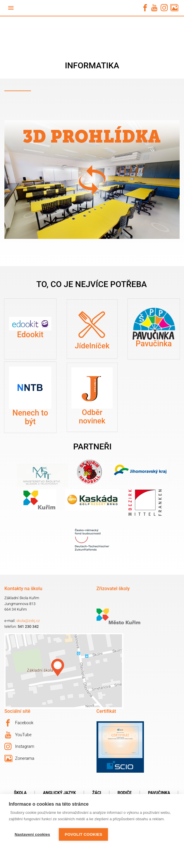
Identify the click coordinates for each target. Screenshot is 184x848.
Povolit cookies (83, 834)
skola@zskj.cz (28, 620)
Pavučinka (159, 792)
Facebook (18, 723)
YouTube (18, 734)
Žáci (96, 792)
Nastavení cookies (32, 834)
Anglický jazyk (59, 792)
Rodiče (125, 792)
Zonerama (19, 758)
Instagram (19, 746)
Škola (20, 792)
